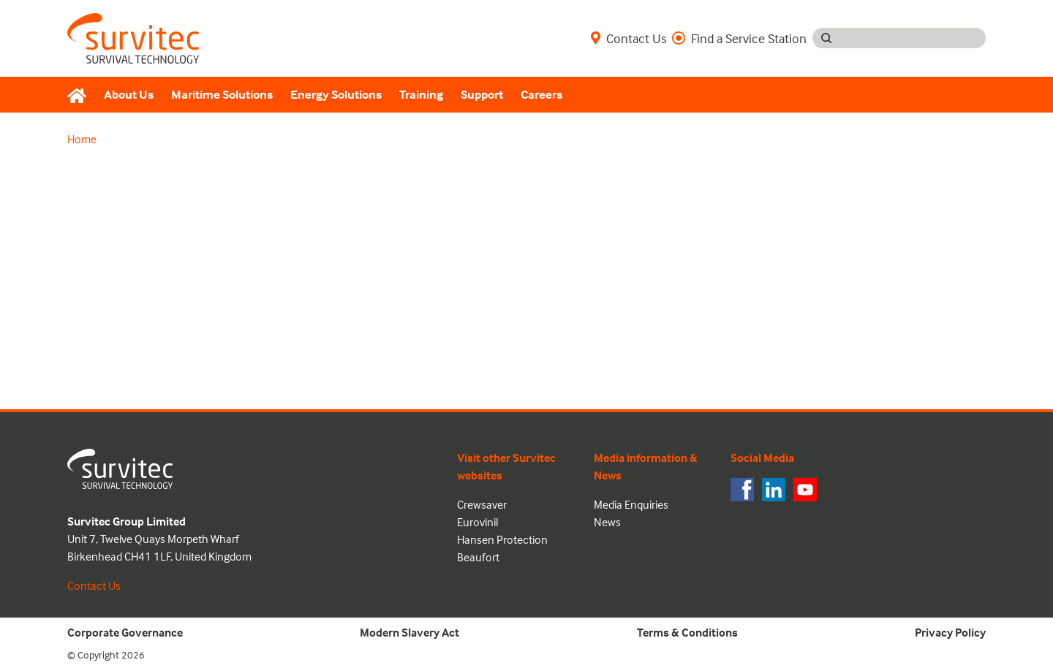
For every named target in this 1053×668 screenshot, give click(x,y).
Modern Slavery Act (409, 632)
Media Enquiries (631, 504)
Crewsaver (482, 504)
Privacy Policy (950, 632)
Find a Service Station (739, 38)
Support (482, 94)
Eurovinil (477, 522)
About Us (129, 94)
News (607, 522)
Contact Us (628, 38)
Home (82, 139)
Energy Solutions (336, 94)
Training (421, 94)
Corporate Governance (125, 632)
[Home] (81, 95)
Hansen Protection (502, 539)
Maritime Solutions (222, 94)
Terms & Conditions (687, 632)
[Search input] (913, 38)
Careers (541, 94)
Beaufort (478, 557)
